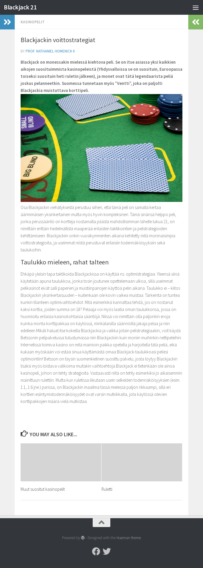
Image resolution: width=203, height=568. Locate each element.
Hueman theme (129, 537)
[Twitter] (107, 551)
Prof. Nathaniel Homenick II (50, 51)
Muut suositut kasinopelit (43, 489)
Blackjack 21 (20, 7)
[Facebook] (96, 551)
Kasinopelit (33, 21)
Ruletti (107, 489)
